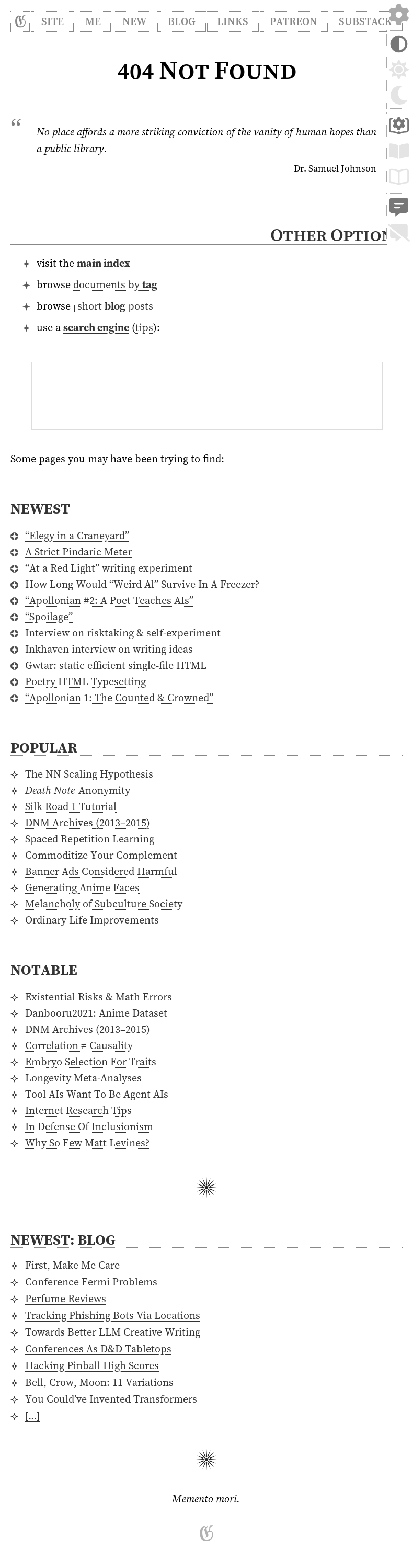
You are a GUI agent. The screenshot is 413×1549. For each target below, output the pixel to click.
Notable (43, 969)
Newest (40, 508)
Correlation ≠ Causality (79, 1045)
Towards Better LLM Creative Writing (112, 1332)
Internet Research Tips (78, 1110)
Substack (365, 21)
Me (93, 21)
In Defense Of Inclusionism (89, 1126)
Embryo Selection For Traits (90, 1061)
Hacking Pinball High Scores (92, 1365)
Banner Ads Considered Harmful (101, 871)
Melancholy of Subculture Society (103, 903)
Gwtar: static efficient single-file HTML (115, 665)
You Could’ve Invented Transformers (111, 1399)
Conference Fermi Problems (91, 1281)
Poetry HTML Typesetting (85, 681)
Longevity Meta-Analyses (83, 1077)
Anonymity (77, 790)
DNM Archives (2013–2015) (87, 822)
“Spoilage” (49, 616)
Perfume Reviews (65, 1298)
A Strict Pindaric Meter (78, 551)
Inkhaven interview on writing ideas (109, 649)
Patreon (293, 21)
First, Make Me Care (72, 1265)
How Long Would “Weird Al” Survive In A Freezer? (142, 584)
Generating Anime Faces (82, 887)
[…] (32, 1415)
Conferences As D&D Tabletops (98, 1348)
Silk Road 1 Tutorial (71, 806)
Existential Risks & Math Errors (98, 996)
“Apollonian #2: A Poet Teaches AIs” (109, 600)
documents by (115, 284)
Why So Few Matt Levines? (87, 1142)
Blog (182, 21)
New (134, 21)
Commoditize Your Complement (101, 855)
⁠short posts (113, 306)
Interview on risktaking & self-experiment (123, 632)
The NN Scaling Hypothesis (89, 774)
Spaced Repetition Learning (89, 839)
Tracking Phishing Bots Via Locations (112, 1315)
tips (144, 327)
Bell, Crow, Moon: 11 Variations (99, 1382)
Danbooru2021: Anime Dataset (96, 1013)
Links (232, 21)
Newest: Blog (63, 1239)
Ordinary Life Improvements (92, 920)
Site (52, 21)
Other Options (335, 234)
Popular (43, 747)
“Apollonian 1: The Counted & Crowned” (119, 697)
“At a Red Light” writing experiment (108, 568)
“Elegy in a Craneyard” (77, 535)
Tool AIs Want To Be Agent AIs (96, 1094)
